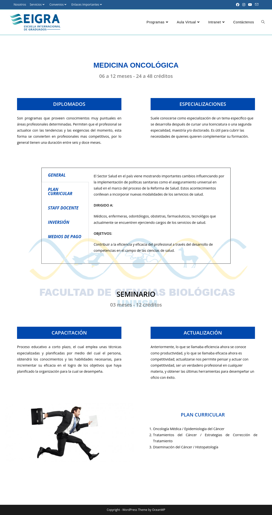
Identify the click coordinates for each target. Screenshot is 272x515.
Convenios (58, 4)
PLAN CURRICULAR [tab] (60, 191)
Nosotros (20, 4)
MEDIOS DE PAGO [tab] (64, 236)
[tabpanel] (159, 215)
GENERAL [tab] (57, 175)
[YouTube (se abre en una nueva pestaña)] (250, 4)
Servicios (38, 4)
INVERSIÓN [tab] (58, 222)
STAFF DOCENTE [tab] (63, 208)
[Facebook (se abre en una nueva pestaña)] (238, 4)
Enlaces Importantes (87, 4)
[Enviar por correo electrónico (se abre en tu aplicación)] (256, 4)
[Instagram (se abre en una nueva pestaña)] (244, 4)
